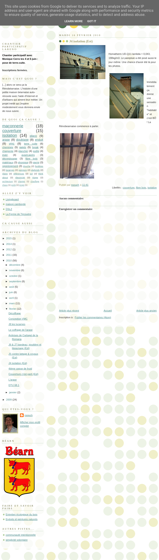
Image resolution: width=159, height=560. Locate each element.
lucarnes (10, 170)
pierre (36, 162)
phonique (23, 162)
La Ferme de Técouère (18, 214)
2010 (9, 260)
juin (11, 292)
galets (22, 147)
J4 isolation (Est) (18, 363)
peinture (23, 170)
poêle (36, 151)
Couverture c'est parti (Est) (23, 374)
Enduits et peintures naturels (21, 519)
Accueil (108, 310)
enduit (39, 139)
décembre (15, 264)
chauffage (34, 181)
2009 (9, 399)
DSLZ (9, 209)
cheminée (7, 147)
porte (13, 185)
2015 (9, 238)
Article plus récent (69, 310)
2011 (9, 254)
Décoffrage (15, 313)
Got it (91, 21)
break (35, 147)
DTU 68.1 (14, 385)
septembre (15, 281)
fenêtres (39, 166)
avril (11, 298)
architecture (7, 181)
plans (5, 173)
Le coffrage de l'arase (21, 329)
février (13, 308)
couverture (128, 187)
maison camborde (16, 204)
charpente (7, 151)
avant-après (28, 155)
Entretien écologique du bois (21, 514)
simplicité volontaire (16, 539)
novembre (15, 270)
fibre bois (141, 187)
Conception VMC (18, 318)
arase (6, 139)
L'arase (13, 379)
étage (35, 177)
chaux (5, 185)
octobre (13, 276)
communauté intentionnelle (21, 534)
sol (31, 173)
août (12, 286)
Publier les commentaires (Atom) (93, 317)
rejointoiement (10, 166)
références (18, 173)
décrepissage (9, 158)
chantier (21, 181)
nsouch (29, 415)
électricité (20, 177)
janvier (13, 392)
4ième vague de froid (20, 368)
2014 (9, 244)
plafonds (35, 170)
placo (33, 136)
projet (21, 185)
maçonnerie (12, 126)
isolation (152, 187)
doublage (22, 139)
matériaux (7, 162)
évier (5, 155)
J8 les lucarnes (17, 324)
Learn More (74, 21)
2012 (9, 249)
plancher (23, 151)
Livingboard (12, 199)
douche (26, 166)
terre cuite (30, 143)
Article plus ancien (146, 310)
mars (12, 303)
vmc (11, 143)
